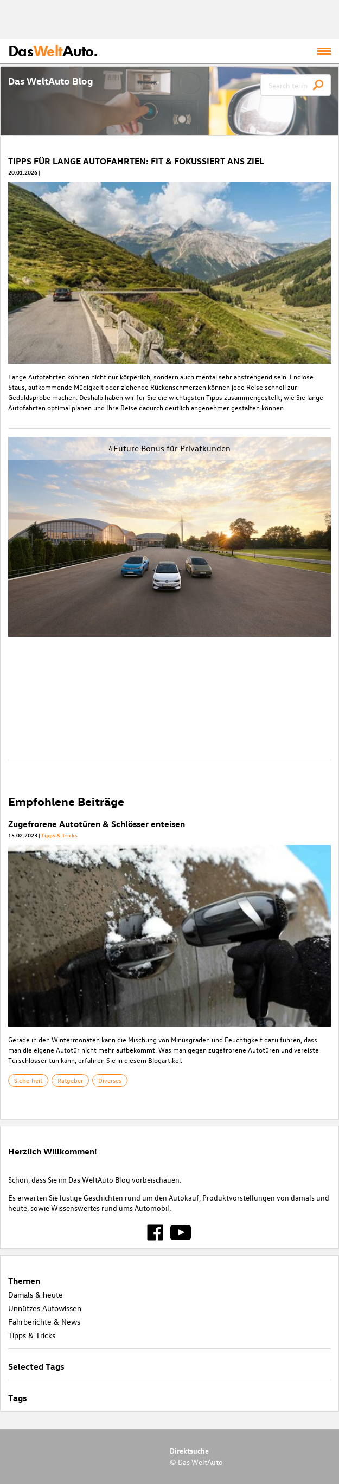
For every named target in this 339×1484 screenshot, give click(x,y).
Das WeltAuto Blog (50, 80)
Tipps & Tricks (59, 835)
